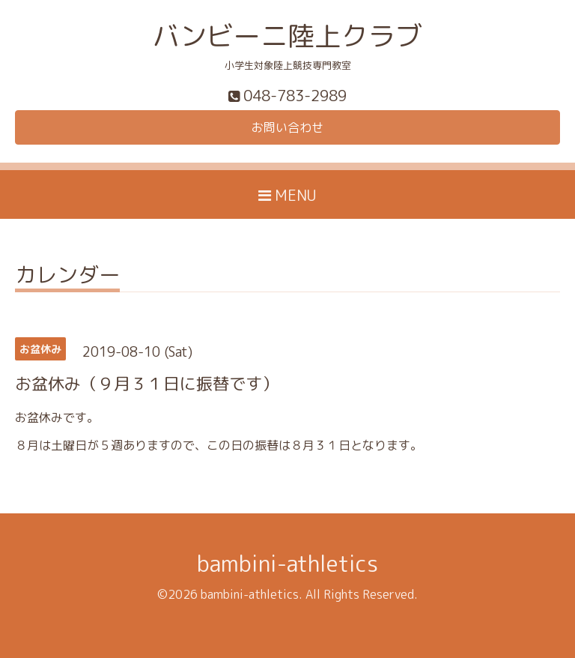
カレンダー (67, 277)
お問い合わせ (287, 127)
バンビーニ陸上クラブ (287, 35)
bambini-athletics (287, 563)
